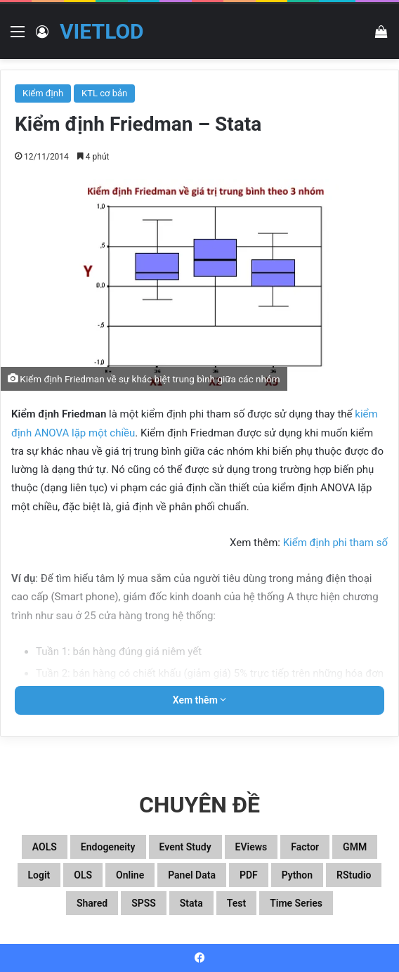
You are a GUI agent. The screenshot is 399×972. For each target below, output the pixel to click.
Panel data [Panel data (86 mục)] (192, 875)
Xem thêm (200, 700)
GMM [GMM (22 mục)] (355, 847)
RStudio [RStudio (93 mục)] (353, 875)
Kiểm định (42, 93)
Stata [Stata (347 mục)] (191, 903)
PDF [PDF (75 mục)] (249, 875)
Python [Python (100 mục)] (297, 875)
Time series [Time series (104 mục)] (296, 903)
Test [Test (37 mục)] (236, 903)
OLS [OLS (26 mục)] (83, 875)
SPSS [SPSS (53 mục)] (143, 903)
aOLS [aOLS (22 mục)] (44, 847)
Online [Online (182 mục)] (130, 875)
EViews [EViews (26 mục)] (251, 847)
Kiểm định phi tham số (335, 542)
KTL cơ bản (104, 93)
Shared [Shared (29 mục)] (92, 903)
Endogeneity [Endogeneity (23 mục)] (108, 847)
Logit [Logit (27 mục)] (39, 875)
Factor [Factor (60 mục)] (305, 847)
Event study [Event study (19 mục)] (185, 847)
